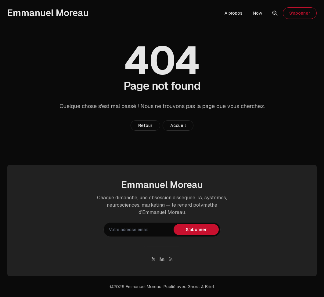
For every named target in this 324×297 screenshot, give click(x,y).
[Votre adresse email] (139, 229)
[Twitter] (153, 259)
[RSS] (170, 259)
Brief (209, 286)
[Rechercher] (274, 13)
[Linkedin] (162, 259)
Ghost (194, 286)
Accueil (178, 125)
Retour (145, 125)
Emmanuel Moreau (143, 286)
